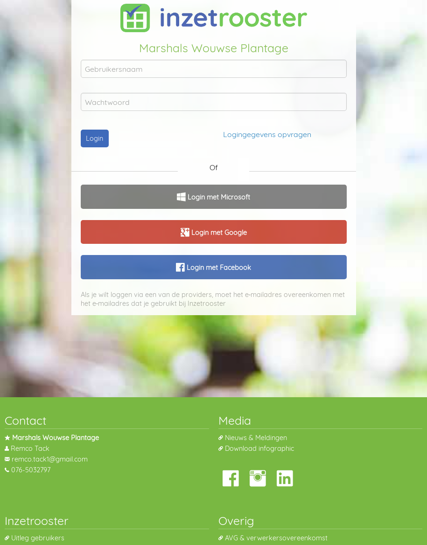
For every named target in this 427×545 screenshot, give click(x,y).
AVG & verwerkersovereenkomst (276, 538)
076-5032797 (30, 470)
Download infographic (259, 448)
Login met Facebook (218, 267)
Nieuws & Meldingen (256, 438)
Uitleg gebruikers (37, 538)
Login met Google (218, 232)
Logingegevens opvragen (267, 134)
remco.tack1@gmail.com (50, 459)
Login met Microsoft (218, 197)
